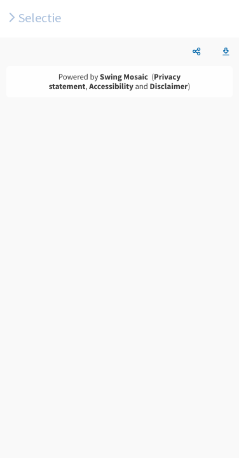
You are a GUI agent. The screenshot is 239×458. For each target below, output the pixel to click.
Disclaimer (169, 86)
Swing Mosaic (124, 77)
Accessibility (111, 86)
